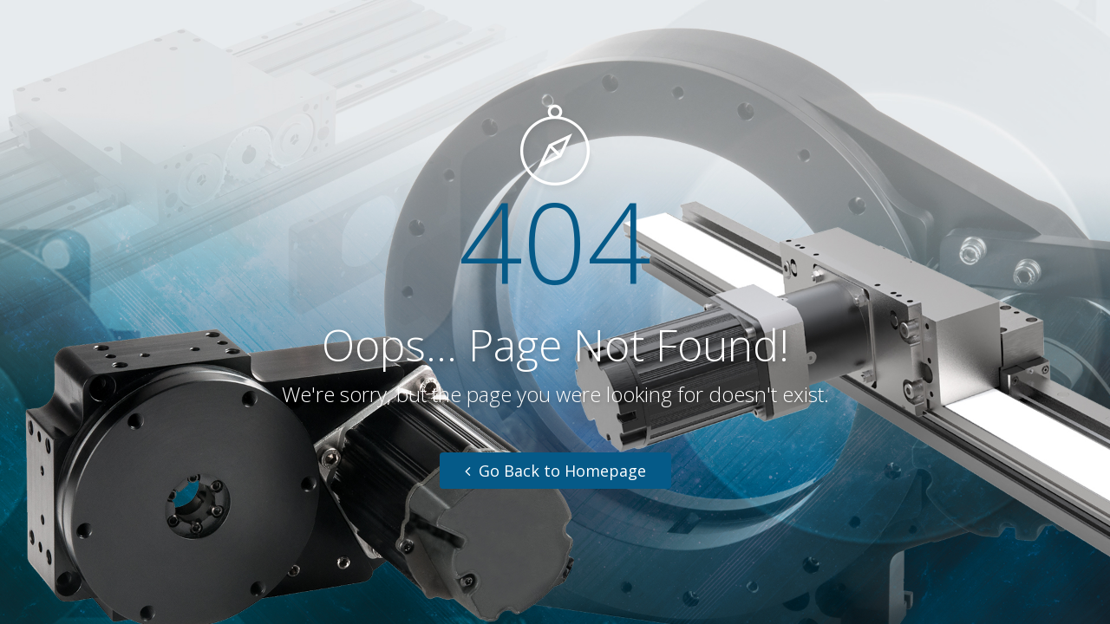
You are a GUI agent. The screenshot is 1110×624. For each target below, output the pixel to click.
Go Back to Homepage (555, 470)
